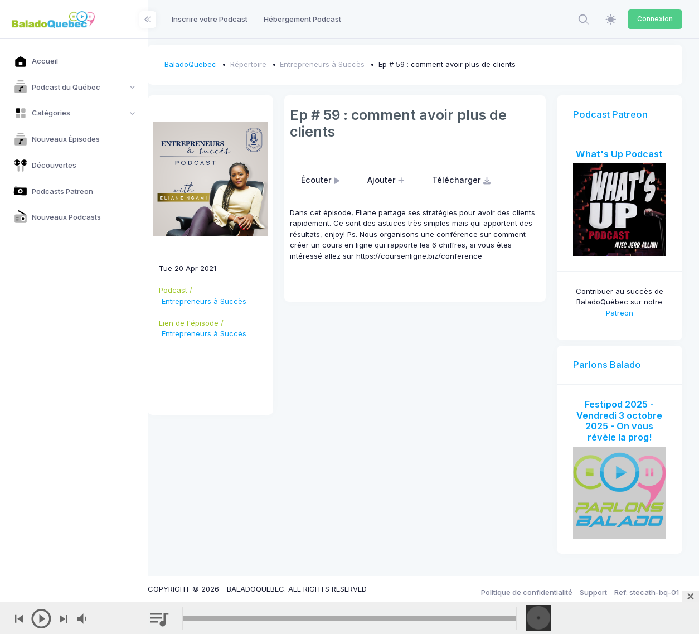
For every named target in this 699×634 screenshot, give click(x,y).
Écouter (334, 180)
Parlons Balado (611, 360)
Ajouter (400, 180)
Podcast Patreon (614, 114)
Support (593, 584)
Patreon (621, 308)
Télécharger (475, 180)
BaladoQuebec (207, 64)
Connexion (655, 18)
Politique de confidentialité (526, 584)
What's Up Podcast (621, 153)
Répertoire (265, 64)
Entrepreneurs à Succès (339, 64)
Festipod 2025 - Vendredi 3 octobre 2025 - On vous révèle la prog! (621, 417)
